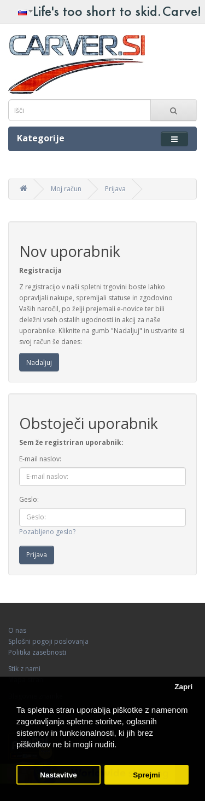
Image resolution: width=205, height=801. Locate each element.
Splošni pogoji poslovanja (48, 641)
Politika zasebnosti (37, 652)
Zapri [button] (183, 687)
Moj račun (66, 188)
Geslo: (29, 499)
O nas (17, 630)
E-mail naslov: (40, 459)
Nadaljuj (39, 362)
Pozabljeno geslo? (47, 531)
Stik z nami (24, 668)
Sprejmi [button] (146, 775)
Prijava (115, 188)
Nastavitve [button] (58, 775)
